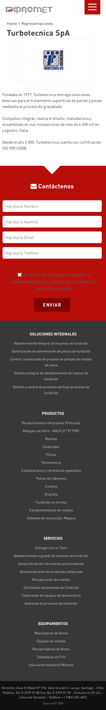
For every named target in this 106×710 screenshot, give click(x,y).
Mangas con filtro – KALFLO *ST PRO (51, 431)
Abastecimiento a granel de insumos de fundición (51, 556)
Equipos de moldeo (51, 641)
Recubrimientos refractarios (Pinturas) (51, 423)
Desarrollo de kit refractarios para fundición (51, 564)
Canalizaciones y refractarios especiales (51, 470)
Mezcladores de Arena (51, 633)
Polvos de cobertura (51, 478)
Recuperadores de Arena (51, 649)
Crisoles (51, 486)
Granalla (51, 494)
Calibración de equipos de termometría (51, 595)
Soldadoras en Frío (51, 657)
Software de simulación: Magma (51, 518)
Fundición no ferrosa (51, 502)
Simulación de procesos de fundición (51, 587)
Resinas (51, 439)
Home (12, 23)
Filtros (51, 454)
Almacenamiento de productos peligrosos (51, 571)
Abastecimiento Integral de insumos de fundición (51, 343)
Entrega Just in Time (51, 548)
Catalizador (51, 447)
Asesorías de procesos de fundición (51, 603)
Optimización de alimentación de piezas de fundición (51, 351)
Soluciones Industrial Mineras (51, 665)
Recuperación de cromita (51, 579)
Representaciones (37, 23)
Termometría (51, 462)
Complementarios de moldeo (51, 510)
